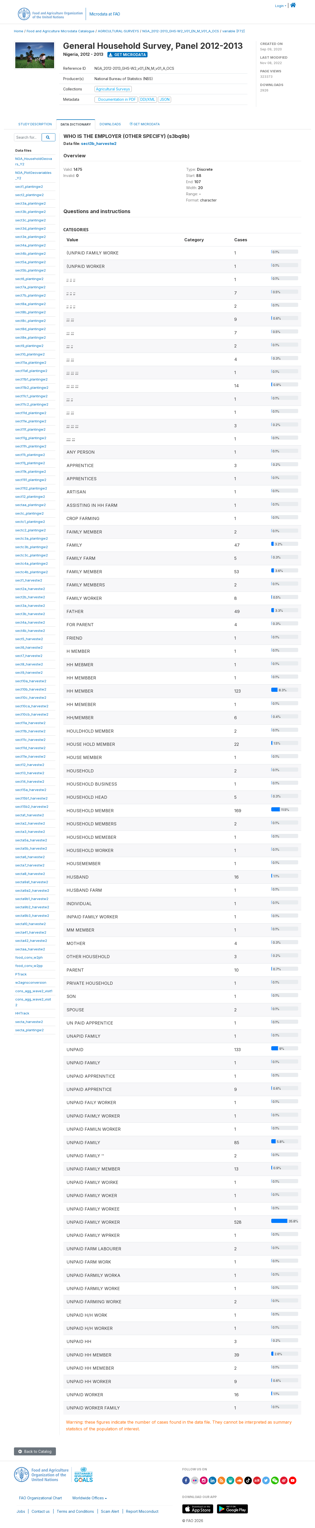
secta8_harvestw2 (30, 874)
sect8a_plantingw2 (30, 304)
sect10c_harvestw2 (30, 697)
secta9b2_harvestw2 (32, 907)
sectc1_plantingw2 (30, 521)
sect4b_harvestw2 (30, 631)
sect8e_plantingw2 (30, 337)
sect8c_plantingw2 (30, 321)
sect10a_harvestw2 (30, 681)
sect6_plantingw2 (29, 279)
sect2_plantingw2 (29, 195)
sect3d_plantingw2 (30, 228)
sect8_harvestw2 (29, 664)
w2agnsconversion (30, 982)
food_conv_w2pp (29, 966)
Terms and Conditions (75, 1511)
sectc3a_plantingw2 (31, 538)
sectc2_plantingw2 (30, 530)
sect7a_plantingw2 (30, 287)
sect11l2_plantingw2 (31, 488)
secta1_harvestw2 (29, 815)
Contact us (41, 1511)
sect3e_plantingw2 (30, 237)
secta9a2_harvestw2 (32, 890)
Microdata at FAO (104, 14)
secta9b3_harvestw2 (32, 915)
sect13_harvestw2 (29, 773)
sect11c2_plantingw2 (31, 404)
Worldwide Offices (88, 1498)
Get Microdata (127, 54)
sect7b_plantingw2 (30, 295)
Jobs (21, 1511)
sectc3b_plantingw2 (31, 547)
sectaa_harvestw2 (30, 949)
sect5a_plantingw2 (30, 262)
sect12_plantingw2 (30, 496)
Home (18, 31)
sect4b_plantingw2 (30, 253)
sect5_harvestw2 (29, 639)
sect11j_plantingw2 (30, 463)
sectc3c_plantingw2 (31, 555)
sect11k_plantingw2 (30, 471)
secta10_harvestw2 (30, 924)
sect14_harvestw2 (29, 781)
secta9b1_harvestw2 (31, 899)
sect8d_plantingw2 (30, 329)
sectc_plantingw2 (29, 513)
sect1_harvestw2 (28, 580)
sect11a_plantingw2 (30, 362)
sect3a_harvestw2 (30, 605)
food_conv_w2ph (29, 957)
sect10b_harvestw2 (30, 689)
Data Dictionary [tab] (76, 124)
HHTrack (22, 1013)
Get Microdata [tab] (145, 124)
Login (279, 6)
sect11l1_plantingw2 (30, 480)
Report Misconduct (142, 1511)
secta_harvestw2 (29, 1022)
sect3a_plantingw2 (30, 203)
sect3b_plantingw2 (30, 212)
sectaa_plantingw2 (30, 505)
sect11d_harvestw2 (30, 748)
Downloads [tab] (110, 124)
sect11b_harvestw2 (30, 731)
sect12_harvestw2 (29, 765)
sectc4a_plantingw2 (31, 563)
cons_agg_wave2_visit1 (33, 991)
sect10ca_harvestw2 (31, 706)
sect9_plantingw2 (29, 346)
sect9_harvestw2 (29, 672)
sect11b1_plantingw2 (31, 379)
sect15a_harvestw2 (30, 790)
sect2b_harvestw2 (30, 597)
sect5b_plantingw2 (30, 270)
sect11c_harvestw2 (30, 740)
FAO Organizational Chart (40, 1498)
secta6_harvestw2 (30, 857)
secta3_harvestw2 (30, 831)
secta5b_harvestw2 (31, 848)
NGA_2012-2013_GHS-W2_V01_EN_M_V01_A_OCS (180, 31)
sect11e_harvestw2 (30, 756)
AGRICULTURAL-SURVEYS (118, 31)
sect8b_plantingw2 (30, 312)
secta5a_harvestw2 (31, 840)
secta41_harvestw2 (30, 932)
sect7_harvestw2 (28, 656)
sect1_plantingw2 (29, 186)
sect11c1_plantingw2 (31, 396)
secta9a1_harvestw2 (31, 882)
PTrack (21, 974)
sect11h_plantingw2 (30, 446)
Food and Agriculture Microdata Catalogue (60, 31)
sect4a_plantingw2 (30, 245)
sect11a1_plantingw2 (31, 371)
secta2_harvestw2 (30, 823)
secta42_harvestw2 (31, 940)
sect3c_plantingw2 (30, 220)
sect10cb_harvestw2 (31, 714)
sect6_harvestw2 (29, 647)
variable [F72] (233, 31)
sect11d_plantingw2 (30, 413)
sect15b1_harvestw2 (31, 798)
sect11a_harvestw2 (30, 723)
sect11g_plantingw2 (30, 438)
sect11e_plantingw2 (30, 421)
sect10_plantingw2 (30, 354)
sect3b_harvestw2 (30, 614)
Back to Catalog (35, 1451)
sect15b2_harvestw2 (31, 806)
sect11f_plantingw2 (30, 429)
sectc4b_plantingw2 (31, 572)
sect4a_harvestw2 (30, 622)
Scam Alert (110, 1511)
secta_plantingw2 (29, 1030)
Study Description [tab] (35, 124)
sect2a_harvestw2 (30, 589)
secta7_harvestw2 (30, 865)
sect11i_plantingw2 (30, 455)
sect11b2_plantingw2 (31, 387)
